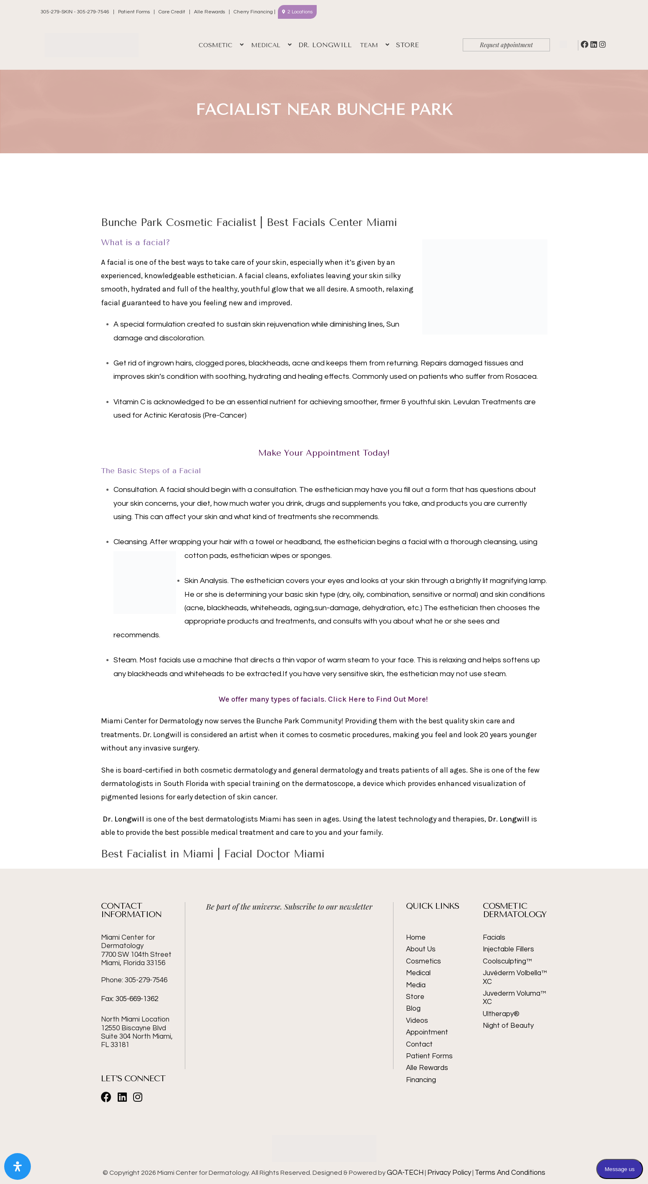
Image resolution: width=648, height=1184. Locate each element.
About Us (421, 949)
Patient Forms (134, 12)
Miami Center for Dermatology (136, 950)
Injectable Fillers (508, 949)
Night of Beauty (508, 1025)
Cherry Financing (253, 12)
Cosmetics (423, 961)
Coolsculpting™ (507, 961)
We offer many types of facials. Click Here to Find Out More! (324, 699)
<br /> (290, 950)
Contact (419, 1044)
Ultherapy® (501, 1014)
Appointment (427, 1032)
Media (416, 985)
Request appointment (506, 45)
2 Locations (300, 12)
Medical (418, 973)
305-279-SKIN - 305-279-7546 (75, 12)
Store (415, 997)
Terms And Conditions (510, 1172)
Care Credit (172, 12)
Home (416, 937)
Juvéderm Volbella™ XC (515, 977)
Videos (417, 1020)
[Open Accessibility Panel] (17, 1166)
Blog (413, 1008)
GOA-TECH (405, 1172)
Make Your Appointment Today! (324, 453)
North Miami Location (135, 1019)
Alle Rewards (209, 12)
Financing (421, 1080)
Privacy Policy (449, 1172)
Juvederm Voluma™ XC (514, 998)
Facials (494, 937)
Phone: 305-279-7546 (134, 980)
